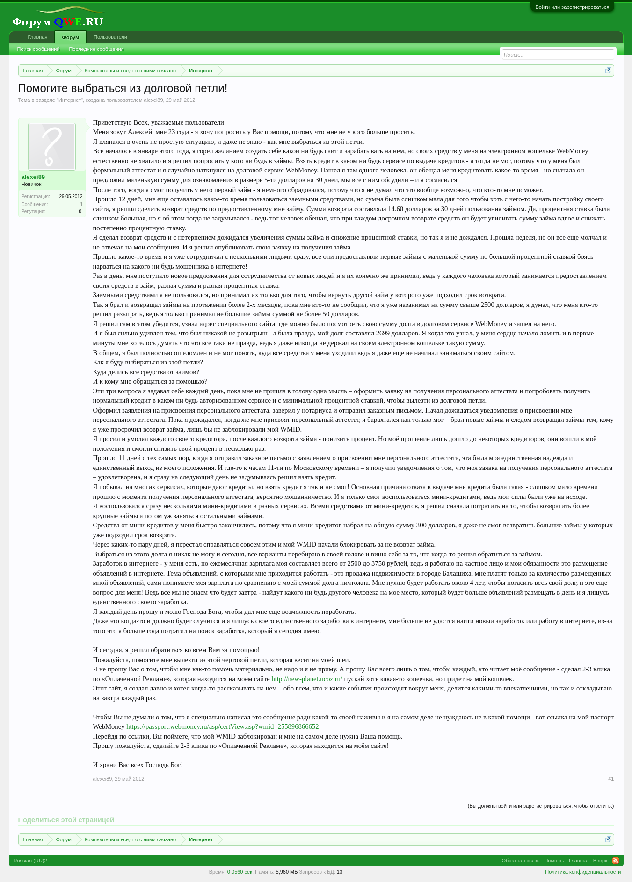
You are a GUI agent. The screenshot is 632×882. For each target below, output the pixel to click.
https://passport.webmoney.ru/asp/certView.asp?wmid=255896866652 (222, 726)
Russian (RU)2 (30, 860)
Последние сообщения (96, 49)
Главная (38, 37)
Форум (70, 37)
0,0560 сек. (240, 872)
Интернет (69, 100)
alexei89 (153, 100)
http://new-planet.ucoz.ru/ (307, 679)
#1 (611, 779)
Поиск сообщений (38, 49)
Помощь (554, 860)
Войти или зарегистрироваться (572, 7)
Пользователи (110, 37)
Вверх (600, 860)
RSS (615, 860)
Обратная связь (520, 860)
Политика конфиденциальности (583, 872)
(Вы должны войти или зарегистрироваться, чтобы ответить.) (541, 806)
